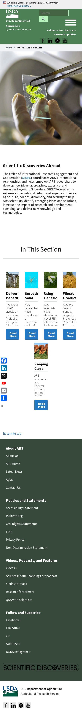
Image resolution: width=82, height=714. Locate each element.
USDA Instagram (18, 652)
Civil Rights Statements (21, 524)
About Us (12, 456)
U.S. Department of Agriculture (41, 689)
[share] (3, 397)
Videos (11, 568)
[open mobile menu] (70, 23)
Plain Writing (14, 516)
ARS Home (13, 464)
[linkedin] (3, 367)
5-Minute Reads (16, 584)
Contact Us (13, 488)
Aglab (10, 480)
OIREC (26, 178)
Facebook (14, 620)
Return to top (12, 434)
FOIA (9, 532)
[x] (3, 375)
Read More (13, 334)
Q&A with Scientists (19, 600)
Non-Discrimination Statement (26, 548)
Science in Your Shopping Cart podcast (31, 576)
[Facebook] (3, 360)
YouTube (13, 644)
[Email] (3, 390)
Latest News (14, 472)
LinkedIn (13, 628)
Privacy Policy (15, 540)
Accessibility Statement (22, 508)
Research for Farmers (20, 592)
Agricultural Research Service (18, 29)
